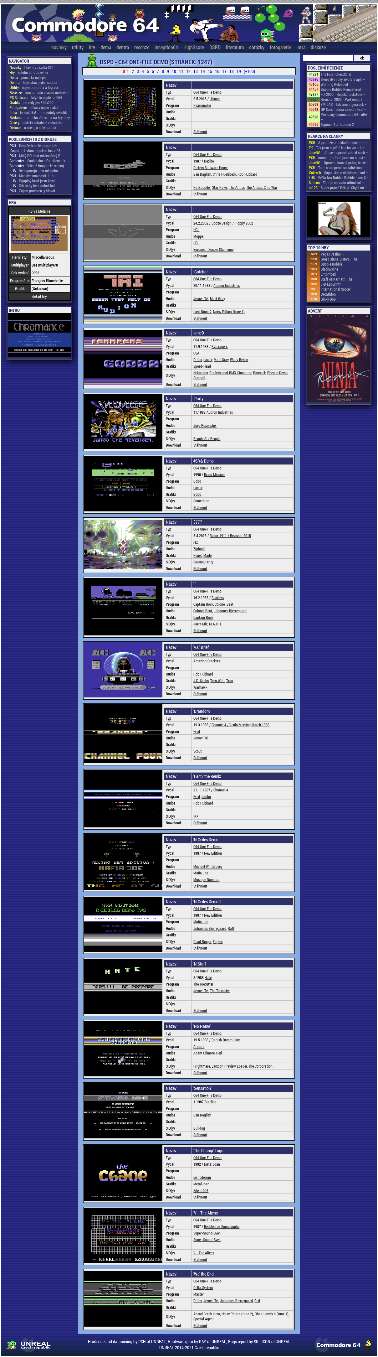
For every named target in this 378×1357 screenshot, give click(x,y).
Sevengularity (203, 561)
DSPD (215, 47)
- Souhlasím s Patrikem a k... (39, 160)
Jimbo (206, 796)
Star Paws (219, 187)
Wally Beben (239, 359)
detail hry (39, 296)
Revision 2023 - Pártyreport (341, 99)
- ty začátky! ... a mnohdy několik (38, 112)
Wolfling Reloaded (334, 84)
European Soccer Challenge (213, 249)
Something (201, 500)
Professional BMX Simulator (230, 372)
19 (239, 71)
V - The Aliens (203, 1252)
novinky (59, 47)
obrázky (256, 47)
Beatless (218, 597)
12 (188, 71)
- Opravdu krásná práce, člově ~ (339, 162)
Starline (210, 1101)
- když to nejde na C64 (36, 97)
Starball (199, 377)
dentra (122, 47)
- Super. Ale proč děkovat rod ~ (338, 172)
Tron (229, 680)
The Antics (237, 187)
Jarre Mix (200, 623)
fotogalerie (280, 47)
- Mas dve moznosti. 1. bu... (34, 175)
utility (78, 47)
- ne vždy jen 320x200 (32, 102)
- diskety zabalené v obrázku (36, 122)
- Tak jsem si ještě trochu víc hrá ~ (337, 147)
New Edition (213, 853)
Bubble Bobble (331, 264)
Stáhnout (200, 131)
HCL (196, 229)
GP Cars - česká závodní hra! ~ (343, 109)
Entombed (328, 274)
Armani (198, 1046)
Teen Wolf (217, 680)
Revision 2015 (240, 535)
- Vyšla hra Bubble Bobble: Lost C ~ (339, 177)
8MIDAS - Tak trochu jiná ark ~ (344, 104)
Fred (196, 731)
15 (210, 71)
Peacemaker (202, 105)
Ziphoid (199, 548)
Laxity (207, 359)
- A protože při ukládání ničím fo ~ (338, 142)
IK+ (195, 816)
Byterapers (219, 346)
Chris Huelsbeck (224, 174)
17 (224, 71)
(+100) (249, 71)
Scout (197, 751)
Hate (208, 977)
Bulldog (199, 1128)
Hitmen (215, 98)
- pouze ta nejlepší (28, 77)
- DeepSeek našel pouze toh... (35, 145)
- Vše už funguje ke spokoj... (38, 165)
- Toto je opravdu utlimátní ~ (336, 182)
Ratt (231, 928)
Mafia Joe (200, 872)
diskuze (318, 47)
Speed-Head (202, 366)
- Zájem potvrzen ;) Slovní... (34, 190)
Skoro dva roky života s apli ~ (343, 79)
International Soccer (336, 289)
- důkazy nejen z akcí (34, 107)
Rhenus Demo (277, 372)
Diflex (197, 359)
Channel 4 (220, 789)
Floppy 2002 (244, 222)
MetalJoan (212, 1164)
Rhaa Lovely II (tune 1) (272, 1313)
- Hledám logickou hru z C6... (36, 150)
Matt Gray (217, 298)
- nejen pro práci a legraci (34, 87)
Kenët (197, 555)
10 (174, 71)
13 (195, 71)
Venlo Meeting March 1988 (249, 724)
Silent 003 (200, 1190)
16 (217, 71)
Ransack (259, 372)
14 (203, 71)
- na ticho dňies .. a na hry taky (40, 117)
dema (105, 47)
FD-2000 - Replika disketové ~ (343, 94)
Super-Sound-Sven (207, 1232)
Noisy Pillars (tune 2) (237, 1313)
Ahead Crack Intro (206, 1313)
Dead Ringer (202, 941)
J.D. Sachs (201, 680)
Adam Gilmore (204, 1052)
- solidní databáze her (29, 72)
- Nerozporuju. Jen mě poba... (35, 170)
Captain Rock (203, 604)
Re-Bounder (202, 187)
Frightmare (201, 1066)
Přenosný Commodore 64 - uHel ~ (344, 117)
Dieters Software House (210, 167)
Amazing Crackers (206, 660)
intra (300, 47)
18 (231, 71)
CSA (196, 352)
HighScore (193, 47)
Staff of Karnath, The (336, 279)
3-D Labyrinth (331, 284)
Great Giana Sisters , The (339, 259)
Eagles (217, 941)
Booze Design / (223, 222)
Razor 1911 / (220, 535)
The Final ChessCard (336, 74)
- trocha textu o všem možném (39, 92)
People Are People (206, 438)
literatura (235, 47)
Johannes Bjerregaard (230, 610)
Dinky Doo (328, 299)
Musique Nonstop (206, 879)
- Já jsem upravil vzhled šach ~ (338, 152)
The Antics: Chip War (261, 187)
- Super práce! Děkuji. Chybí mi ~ (338, 187)
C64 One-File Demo (207, 92)
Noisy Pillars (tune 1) (229, 311)
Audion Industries (226, 285)
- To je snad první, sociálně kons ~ (337, 167)
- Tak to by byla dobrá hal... (34, 185)
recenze (141, 47)
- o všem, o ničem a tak (33, 127)
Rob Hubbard (247, 174)
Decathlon (328, 294)
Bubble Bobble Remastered (341, 89)
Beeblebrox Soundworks (221, 1226)
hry (92, 47)
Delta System (203, 1287)
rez (195, 542)
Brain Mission (214, 474)
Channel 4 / (220, 724)
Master (198, 1294)
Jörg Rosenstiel (205, 425)
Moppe (198, 236)
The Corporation (260, 1066)
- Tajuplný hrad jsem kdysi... (34, 180)
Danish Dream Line (226, 1039)
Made (207, 555)
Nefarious (200, 372)
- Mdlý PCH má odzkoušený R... (36, 155)
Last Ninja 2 (202, 311)
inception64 (166, 47)
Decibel (209, 160)
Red (219, 1052)
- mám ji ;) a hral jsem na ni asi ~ (337, 157)
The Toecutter (203, 984)
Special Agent (203, 1318)
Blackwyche (329, 269)
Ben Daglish (202, 174)
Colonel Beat (224, 604)
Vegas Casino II (332, 253)
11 (181, 71)
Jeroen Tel (200, 298)
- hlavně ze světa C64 (32, 67)
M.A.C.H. (215, 623)
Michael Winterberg (207, 866)
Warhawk (200, 687)
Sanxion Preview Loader (229, 1066)
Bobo (197, 481)
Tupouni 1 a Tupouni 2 (337, 124)
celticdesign (202, 1177)
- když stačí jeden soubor (34, 82)
